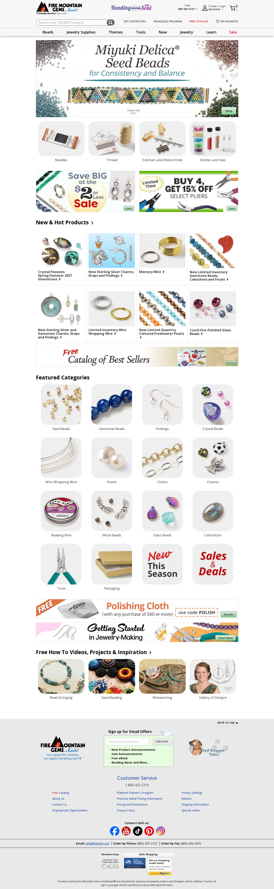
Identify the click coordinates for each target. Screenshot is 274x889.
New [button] (163, 32)
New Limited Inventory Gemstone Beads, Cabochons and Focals (213, 275)
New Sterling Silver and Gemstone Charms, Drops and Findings (61, 333)
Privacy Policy (126, 810)
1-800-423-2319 (137, 785)
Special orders (191, 810)
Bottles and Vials (213, 160)
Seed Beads (61, 429)
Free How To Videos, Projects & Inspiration (93, 652)
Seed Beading (111, 697)
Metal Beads (111, 535)
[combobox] (75, 22)
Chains (162, 482)
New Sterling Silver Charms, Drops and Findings (112, 273)
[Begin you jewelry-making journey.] (137, 632)
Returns (187, 798)
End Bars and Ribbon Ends (162, 160)
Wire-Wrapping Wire (61, 482)
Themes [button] (115, 32)
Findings (162, 429)
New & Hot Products (64, 222)
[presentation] (48, 32)
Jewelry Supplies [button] (80, 32)
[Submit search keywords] (111, 22)
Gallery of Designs (213, 697)
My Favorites (227, 21)
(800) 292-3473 (191, 843)
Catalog (60, 793)
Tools (61, 588)
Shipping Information (195, 804)
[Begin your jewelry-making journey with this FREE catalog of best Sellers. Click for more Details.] (137, 356)
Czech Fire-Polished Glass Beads (211, 332)
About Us (58, 798)
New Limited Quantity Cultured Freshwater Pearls (162, 333)
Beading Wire (61, 535)
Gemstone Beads (112, 429)
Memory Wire (151, 272)
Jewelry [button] (186, 32)
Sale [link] (233, 32)
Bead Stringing (61, 697)
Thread (111, 160)
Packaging (112, 588)
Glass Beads (162, 535)
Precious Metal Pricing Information (139, 798)
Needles (61, 160)
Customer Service (137, 778)
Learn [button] (211, 32)
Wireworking (162, 697)
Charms (213, 482)
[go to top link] (228, 723)
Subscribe (162, 741)
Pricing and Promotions (132, 804)
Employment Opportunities (70, 810)
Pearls (112, 482)
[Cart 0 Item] (234, 8)
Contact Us (59, 804)
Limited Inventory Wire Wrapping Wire (112, 331)
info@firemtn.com (97, 843)
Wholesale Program (168, 21)
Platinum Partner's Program (135, 793)
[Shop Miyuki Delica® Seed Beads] (137, 78)
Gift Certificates (135, 21)
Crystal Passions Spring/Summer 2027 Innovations (61, 275)
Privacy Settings (192, 793)
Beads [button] (47, 32)
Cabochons (212, 535)
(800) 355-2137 (147, 843)
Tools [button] (141, 32)
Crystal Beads (213, 429)
